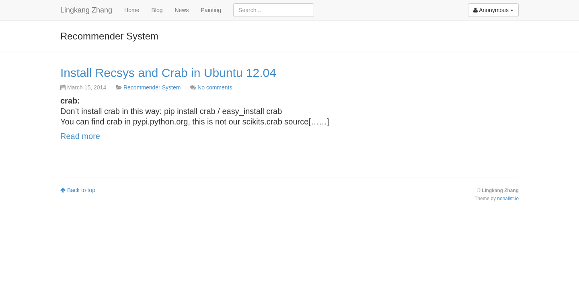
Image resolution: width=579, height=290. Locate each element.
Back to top (77, 190)
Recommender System (152, 87)
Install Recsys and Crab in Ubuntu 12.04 (168, 72)
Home (131, 10)
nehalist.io (508, 198)
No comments (214, 87)
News (182, 10)
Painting (211, 10)
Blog (156, 10)
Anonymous (493, 10)
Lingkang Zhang (86, 10)
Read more (80, 136)
